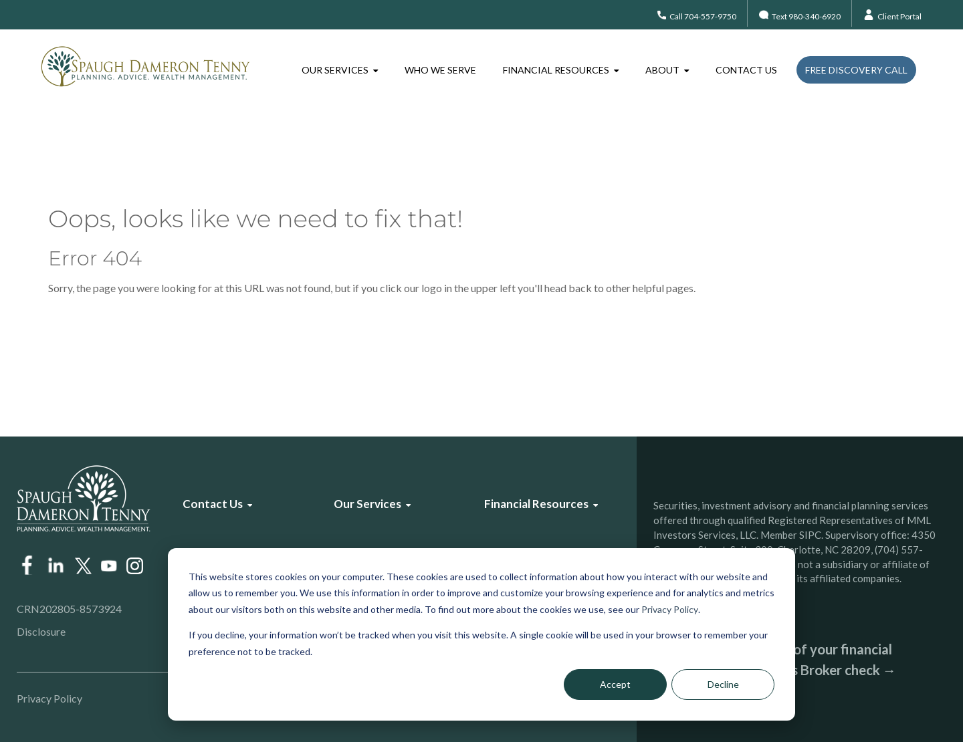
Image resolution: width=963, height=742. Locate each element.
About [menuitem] (662, 70)
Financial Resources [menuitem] (556, 70)
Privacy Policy (669, 609)
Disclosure (41, 631)
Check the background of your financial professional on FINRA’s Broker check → (774, 659)
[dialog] (481, 634)
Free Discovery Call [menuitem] (856, 70)
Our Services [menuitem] (335, 70)
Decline (723, 684)
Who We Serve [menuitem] (440, 70)
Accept (615, 684)
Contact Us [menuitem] (746, 70)
